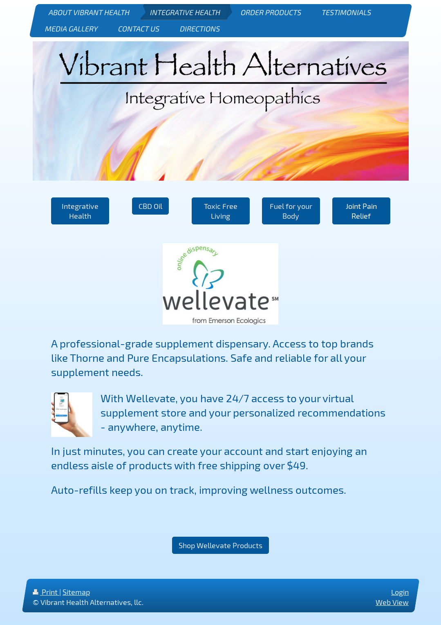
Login (400, 591)
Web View (392, 602)
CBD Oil (150, 206)
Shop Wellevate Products (220, 545)
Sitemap (76, 591)
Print (46, 591)
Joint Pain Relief (361, 211)
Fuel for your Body (291, 211)
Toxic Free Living (220, 211)
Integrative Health (80, 211)
